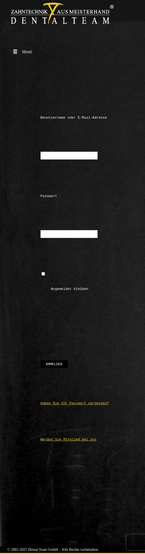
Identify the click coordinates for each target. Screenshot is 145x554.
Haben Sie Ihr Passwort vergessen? (74, 405)
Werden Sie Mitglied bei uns (68, 441)
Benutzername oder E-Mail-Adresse (73, 117)
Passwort (48, 196)
